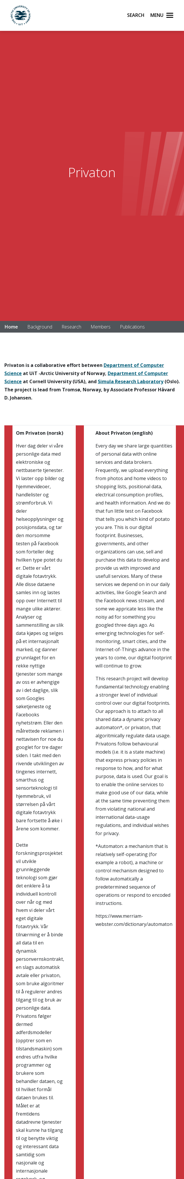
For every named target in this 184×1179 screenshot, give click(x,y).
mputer (155, 365)
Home (11, 327)
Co (142, 365)
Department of (121, 365)
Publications (132, 327)
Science (13, 373)
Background (39, 327)
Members (101, 327)
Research (71, 327)
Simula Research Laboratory (130, 381)
